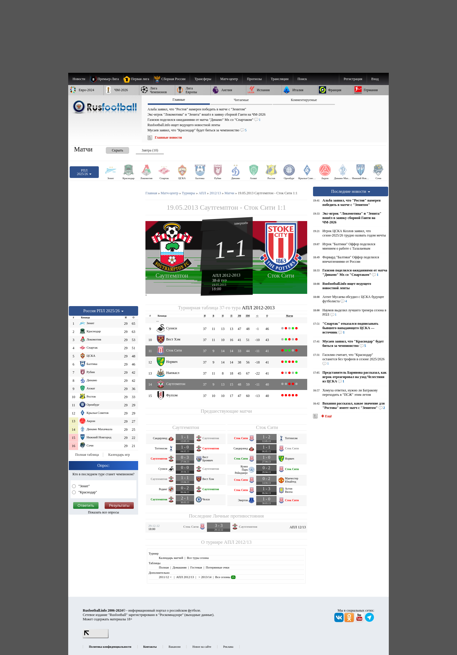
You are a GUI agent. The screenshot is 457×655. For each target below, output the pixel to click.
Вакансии (175, 646)
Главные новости (168, 137)
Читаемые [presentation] (241, 100)
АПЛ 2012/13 (238, 542)
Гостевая (196, 567)
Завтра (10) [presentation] (150, 150)
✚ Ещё (326, 416)
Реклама (228, 646)
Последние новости (350, 191)
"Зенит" (84, 486)
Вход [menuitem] (375, 79)
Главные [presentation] (179, 100)
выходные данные (199, 615)
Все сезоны (225, 577)
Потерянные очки (217, 567)
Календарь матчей (171, 557)
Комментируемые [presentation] (304, 100)
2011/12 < (165, 577)
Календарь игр (119, 455)
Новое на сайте (201, 646)
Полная (164, 567)
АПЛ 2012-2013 (226, 275)
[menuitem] (172, 79)
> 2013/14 (204, 577)
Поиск (302, 79)
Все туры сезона (198, 557)
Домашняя (180, 567)
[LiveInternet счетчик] (95, 637)
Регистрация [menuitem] (353, 79)
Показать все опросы (103, 512)
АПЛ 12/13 (297, 527)
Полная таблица (87, 455)
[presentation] (111, 149)
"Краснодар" (87, 492)
